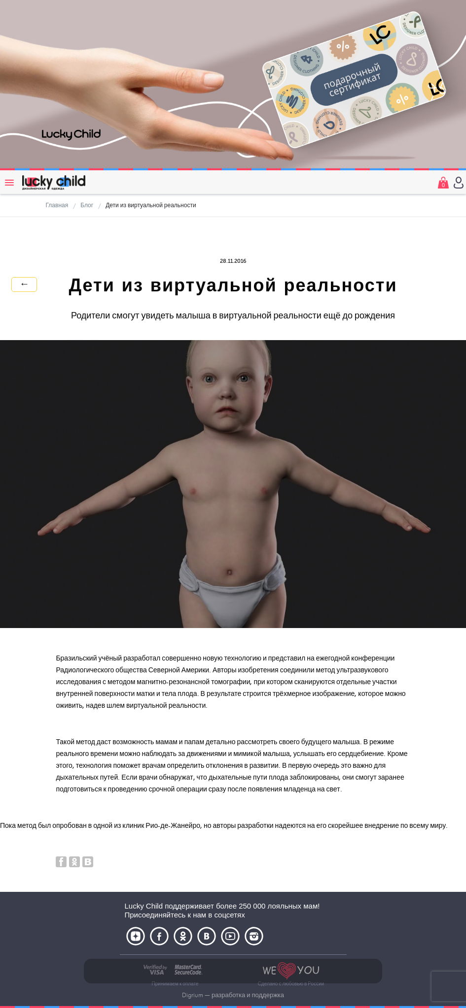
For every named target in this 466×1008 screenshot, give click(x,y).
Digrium (192, 995)
